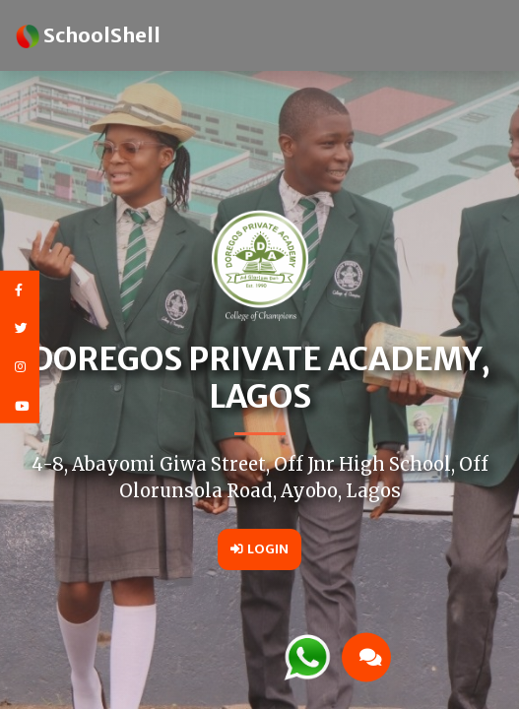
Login (259, 548)
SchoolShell (88, 35)
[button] (383, 656)
